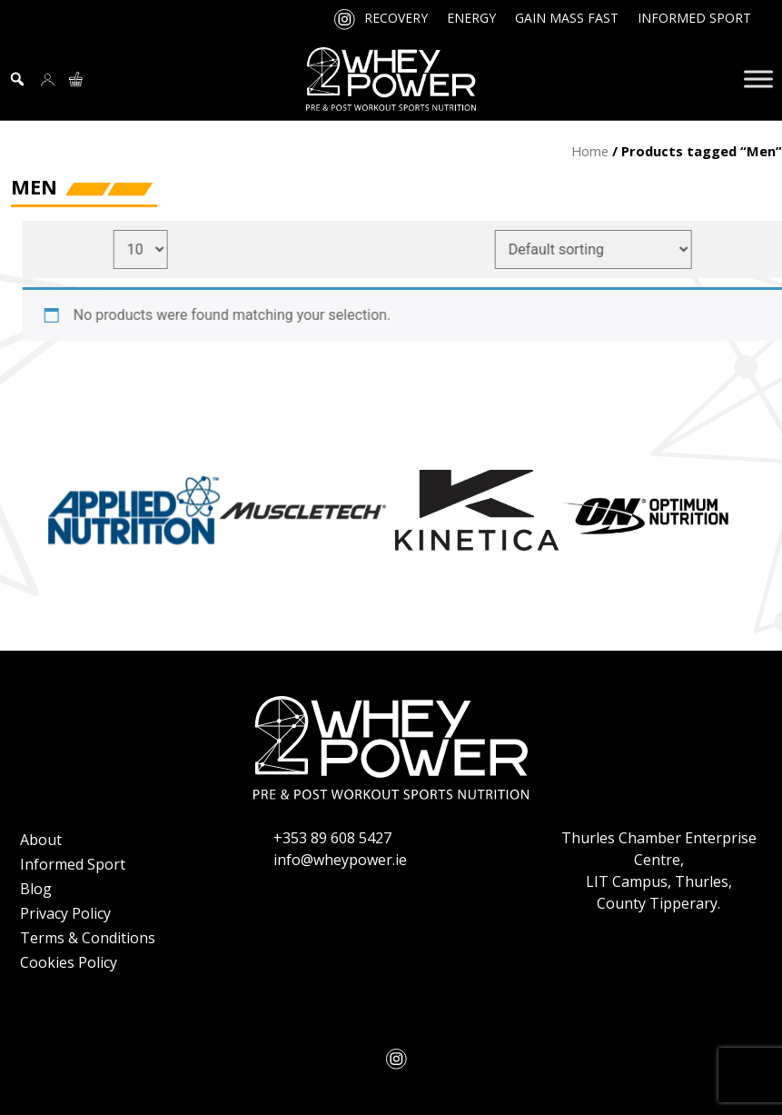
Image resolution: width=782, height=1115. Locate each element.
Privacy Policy (65, 913)
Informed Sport (694, 17)
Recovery (396, 17)
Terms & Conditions (87, 938)
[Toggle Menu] (758, 78)
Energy (471, 17)
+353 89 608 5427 (332, 838)
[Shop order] (604, 249)
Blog (36, 889)
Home (590, 151)
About (41, 840)
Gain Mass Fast (567, 17)
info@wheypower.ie (340, 860)
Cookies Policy (68, 962)
